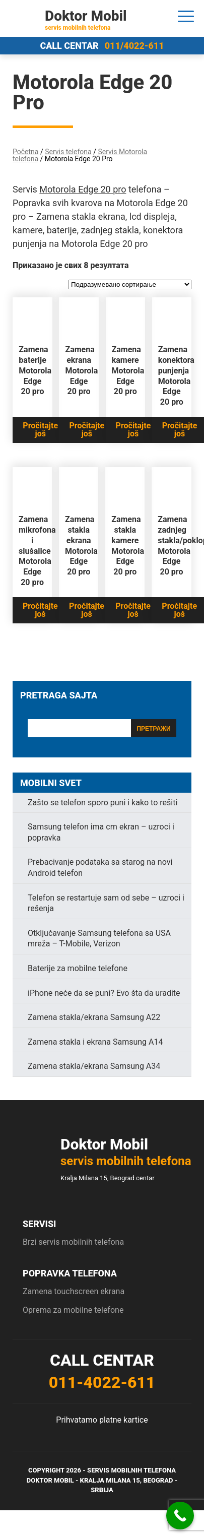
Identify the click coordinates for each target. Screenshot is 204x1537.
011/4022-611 (134, 45)
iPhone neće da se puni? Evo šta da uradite (104, 993)
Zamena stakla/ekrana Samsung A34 (94, 1066)
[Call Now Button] (180, 1515)
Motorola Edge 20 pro (82, 189)
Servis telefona (68, 152)
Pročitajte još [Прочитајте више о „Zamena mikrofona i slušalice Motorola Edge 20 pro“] (40, 610)
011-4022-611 (102, 1382)
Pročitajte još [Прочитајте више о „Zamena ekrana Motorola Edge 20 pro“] (86, 429)
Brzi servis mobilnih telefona (73, 1242)
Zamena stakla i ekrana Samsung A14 (95, 1042)
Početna (25, 152)
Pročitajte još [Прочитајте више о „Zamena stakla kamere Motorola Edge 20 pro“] (133, 610)
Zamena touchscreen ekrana (73, 1291)
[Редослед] (130, 284)
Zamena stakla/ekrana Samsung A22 (94, 1017)
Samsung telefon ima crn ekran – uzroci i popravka (101, 832)
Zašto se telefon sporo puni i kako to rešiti (102, 802)
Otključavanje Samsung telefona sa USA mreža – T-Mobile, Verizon (99, 938)
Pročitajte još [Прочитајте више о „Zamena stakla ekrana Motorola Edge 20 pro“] (86, 610)
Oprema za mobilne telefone (73, 1310)
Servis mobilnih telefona (131, 1470)
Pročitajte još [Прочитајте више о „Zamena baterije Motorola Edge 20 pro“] (40, 429)
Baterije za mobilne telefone (77, 968)
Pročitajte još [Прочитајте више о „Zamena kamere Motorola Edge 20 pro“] (133, 429)
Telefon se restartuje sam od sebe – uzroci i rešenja (106, 903)
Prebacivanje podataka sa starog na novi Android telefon (100, 867)
